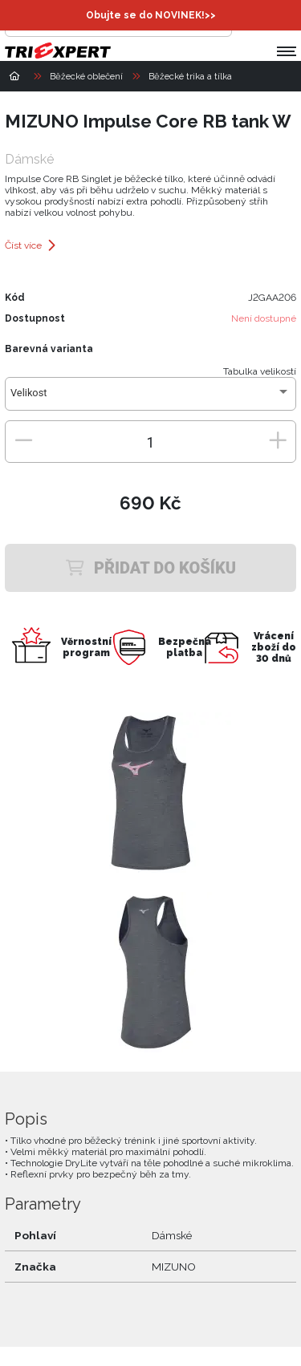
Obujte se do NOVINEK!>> (151, 15)
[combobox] (150, 398)
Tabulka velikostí (259, 371)
